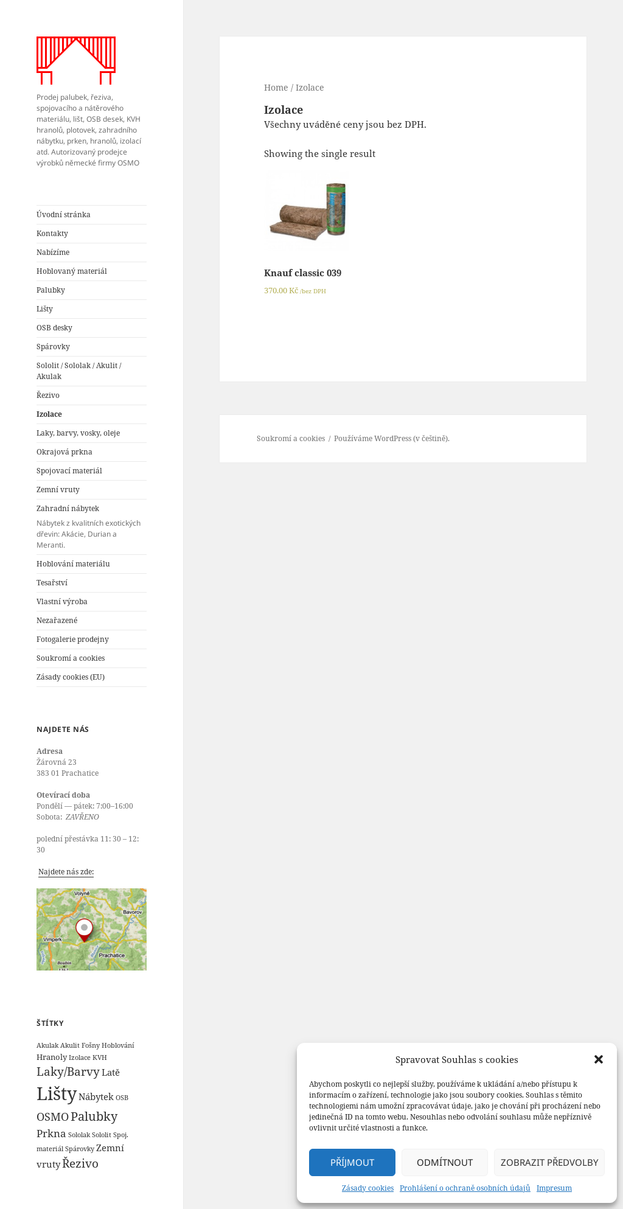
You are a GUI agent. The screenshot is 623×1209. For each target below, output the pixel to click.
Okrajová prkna (64, 452)
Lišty (45, 309)
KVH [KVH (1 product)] (99, 1057)
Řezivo (48, 395)
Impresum (554, 1188)
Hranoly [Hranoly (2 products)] (52, 1056)
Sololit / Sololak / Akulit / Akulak (79, 371)
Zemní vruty (58, 489)
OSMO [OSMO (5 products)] (53, 1116)
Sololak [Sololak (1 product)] (79, 1135)
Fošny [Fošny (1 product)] (91, 1045)
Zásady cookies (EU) (71, 677)
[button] (599, 1059)
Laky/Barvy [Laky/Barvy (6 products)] (68, 1071)
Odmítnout (445, 1162)
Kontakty (52, 233)
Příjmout (352, 1162)
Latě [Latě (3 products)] (111, 1072)
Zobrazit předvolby (549, 1162)
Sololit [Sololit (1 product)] (101, 1135)
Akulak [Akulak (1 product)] (47, 1045)
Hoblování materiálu (73, 564)
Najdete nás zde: (66, 871)
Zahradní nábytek (92, 527)
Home (276, 87)
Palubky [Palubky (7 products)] (94, 1116)
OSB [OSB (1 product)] (122, 1097)
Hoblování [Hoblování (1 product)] (118, 1045)
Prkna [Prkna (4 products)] (51, 1133)
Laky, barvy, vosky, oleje (78, 433)
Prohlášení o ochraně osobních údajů (465, 1188)
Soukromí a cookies (71, 658)
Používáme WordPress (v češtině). (392, 438)
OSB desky (54, 327)
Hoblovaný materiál (72, 271)
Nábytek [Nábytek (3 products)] (96, 1096)
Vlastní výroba (62, 601)
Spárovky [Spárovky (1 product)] (79, 1149)
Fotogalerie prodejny (73, 639)
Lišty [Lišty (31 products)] (57, 1093)
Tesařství (52, 582)
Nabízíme (53, 252)
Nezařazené (57, 620)
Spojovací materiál (69, 470)
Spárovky (53, 346)
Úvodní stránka (64, 214)
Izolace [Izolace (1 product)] (80, 1057)
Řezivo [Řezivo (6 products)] (80, 1163)
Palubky (51, 290)
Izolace (49, 414)
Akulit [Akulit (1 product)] (70, 1045)
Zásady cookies (368, 1188)
